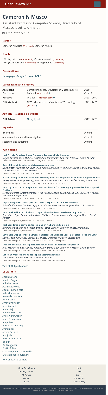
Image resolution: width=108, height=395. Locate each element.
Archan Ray (88, 205)
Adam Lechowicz (62, 192)
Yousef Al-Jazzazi (10, 180)
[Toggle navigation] (97, 4)
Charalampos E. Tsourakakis (17, 351)
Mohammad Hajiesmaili (14, 195)
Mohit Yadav (8, 257)
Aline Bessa (8, 299)
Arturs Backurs (10, 332)
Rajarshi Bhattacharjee (14, 205)
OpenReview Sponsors (50, 390)
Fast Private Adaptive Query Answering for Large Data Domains (35, 155)
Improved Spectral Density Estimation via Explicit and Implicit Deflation (40, 202)
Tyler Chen (35, 167)
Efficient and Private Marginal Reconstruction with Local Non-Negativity (40, 244)
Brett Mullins (25, 157)
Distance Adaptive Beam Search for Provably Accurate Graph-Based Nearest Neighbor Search (51, 177)
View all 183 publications (15, 265)
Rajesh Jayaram (35, 205)
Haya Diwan (26, 180)
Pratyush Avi (22, 167)
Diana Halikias (42, 215)
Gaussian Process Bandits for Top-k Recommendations (31, 254)
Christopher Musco (89, 167)
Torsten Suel (92, 180)
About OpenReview (26, 368)
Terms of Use (79, 378)
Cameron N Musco (69, 157)
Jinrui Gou (39, 180)
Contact (79, 371)
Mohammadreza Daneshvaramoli (19, 192)
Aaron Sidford (9, 276)
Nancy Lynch (33, 119)
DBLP (38, 76)
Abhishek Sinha (10, 283)
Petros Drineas (51, 227)
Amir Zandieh (9, 306)
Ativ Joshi (7, 335)
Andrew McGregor (12, 315)
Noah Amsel (8, 167)
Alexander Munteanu (13, 296)
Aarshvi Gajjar (9, 280)
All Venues (26, 375)
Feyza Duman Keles (52, 167)
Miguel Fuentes (10, 157)
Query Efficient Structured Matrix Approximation (28, 165)
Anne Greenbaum (11, 319)
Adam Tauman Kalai (13, 289)
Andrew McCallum (11, 312)
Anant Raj (7, 309)
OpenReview (7, 388)
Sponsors (26, 378)
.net (18, 4)
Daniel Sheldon (87, 157)
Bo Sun (74, 192)
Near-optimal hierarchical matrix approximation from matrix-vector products (43, 212)
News (26, 382)
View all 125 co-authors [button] (14, 359)
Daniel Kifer (53, 157)
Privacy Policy (79, 382)
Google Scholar (25, 76)
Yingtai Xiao (40, 157)
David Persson (29, 170)
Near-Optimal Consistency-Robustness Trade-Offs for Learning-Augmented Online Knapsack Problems (51, 188)
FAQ (79, 368)
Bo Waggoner (9, 344)
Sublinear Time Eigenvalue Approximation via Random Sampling (35, 225)
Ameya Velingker (11, 302)
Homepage (8, 76)
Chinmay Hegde (71, 167)
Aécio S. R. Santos (11, 338)
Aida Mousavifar (10, 293)
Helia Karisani (45, 192)
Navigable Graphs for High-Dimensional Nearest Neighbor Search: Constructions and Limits (50, 234)
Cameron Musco (52, 205)
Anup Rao (7, 322)
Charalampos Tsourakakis (16, 354)
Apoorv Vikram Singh (13, 325)
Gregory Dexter (34, 227)
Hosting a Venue (26, 371)
